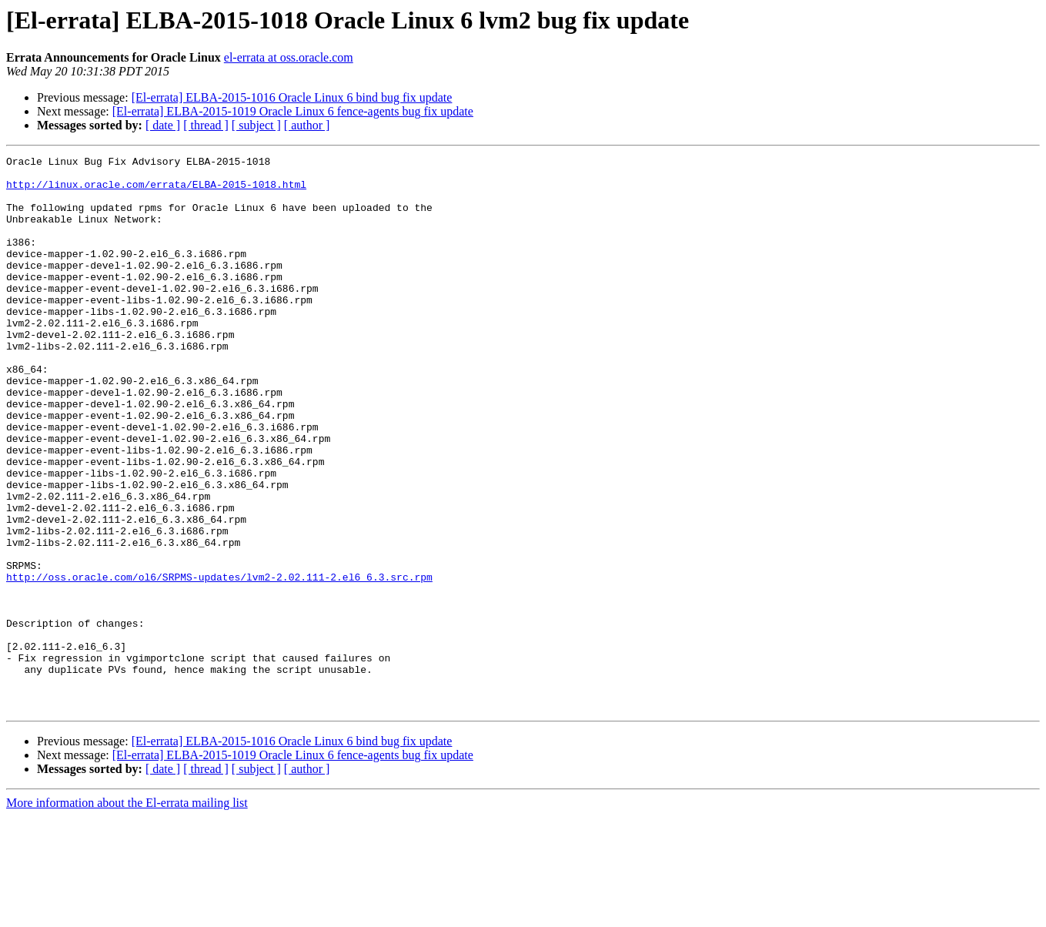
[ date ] (162, 125)
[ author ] (307, 125)
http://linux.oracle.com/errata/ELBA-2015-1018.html (156, 191)
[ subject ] (256, 125)
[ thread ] (206, 125)
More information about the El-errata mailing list (127, 913)
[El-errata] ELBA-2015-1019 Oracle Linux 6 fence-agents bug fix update (292, 111)
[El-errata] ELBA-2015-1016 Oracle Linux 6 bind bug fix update (292, 97)
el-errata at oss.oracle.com (288, 57)
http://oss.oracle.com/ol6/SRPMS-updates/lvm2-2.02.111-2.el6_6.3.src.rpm (219, 662)
